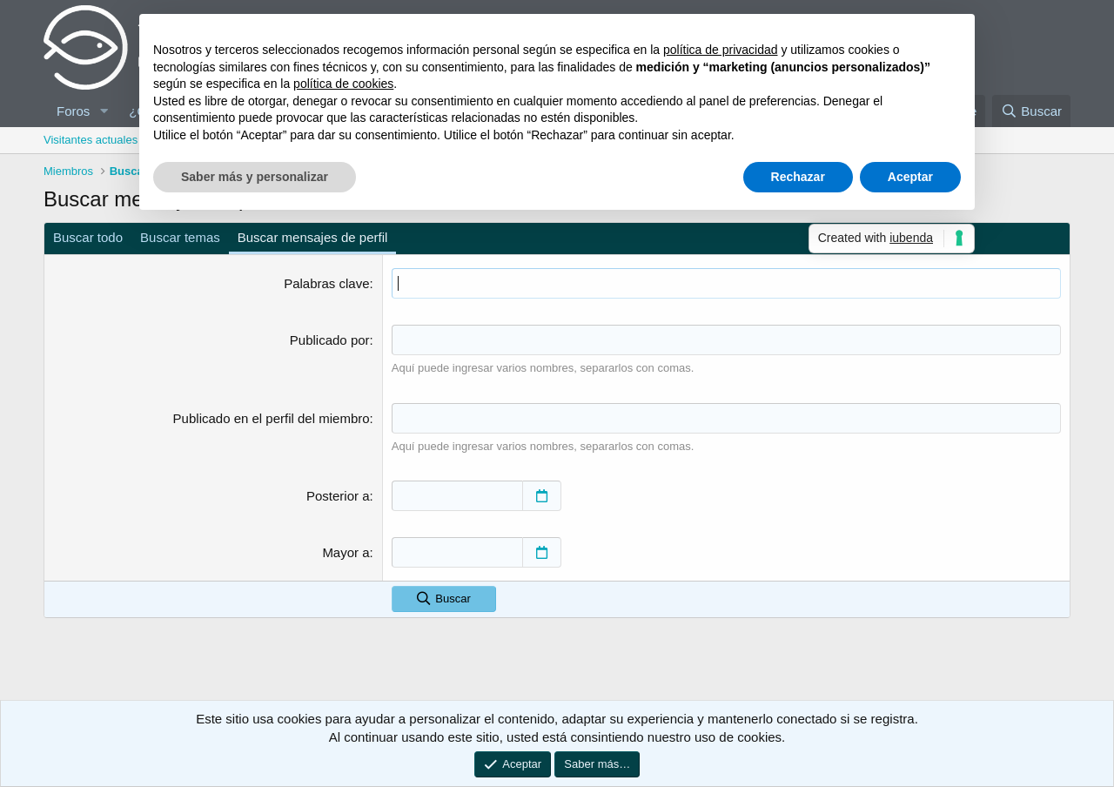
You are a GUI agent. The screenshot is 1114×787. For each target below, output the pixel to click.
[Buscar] (1031, 111)
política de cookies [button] (343, 84)
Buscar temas (180, 237)
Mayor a (345, 552)
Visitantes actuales (91, 139)
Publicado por (330, 340)
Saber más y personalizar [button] (254, 177)
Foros (73, 111)
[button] (103, 111)
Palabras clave (326, 283)
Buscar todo (88, 237)
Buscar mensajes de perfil (313, 237)
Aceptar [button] (910, 177)
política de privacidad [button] (720, 50)
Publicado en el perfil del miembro (271, 418)
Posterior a (338, 495)
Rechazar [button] (798, 177)
